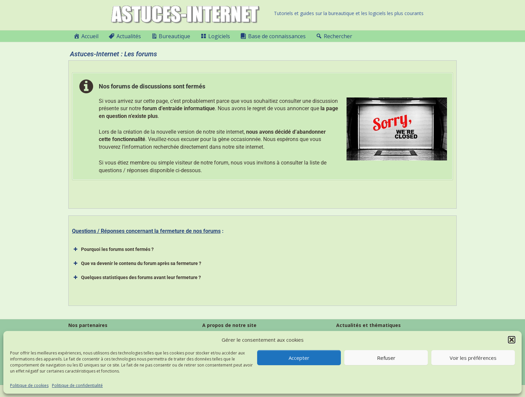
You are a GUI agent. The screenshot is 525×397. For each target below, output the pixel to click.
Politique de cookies (29, 385)
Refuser (386, 357)
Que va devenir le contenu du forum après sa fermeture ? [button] (136, 263)
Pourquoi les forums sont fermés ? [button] (113, 249)
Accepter (299, 357)
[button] (511, 339)
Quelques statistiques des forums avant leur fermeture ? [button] (136, 277)
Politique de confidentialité (77, 385)
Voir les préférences (473, 357)
